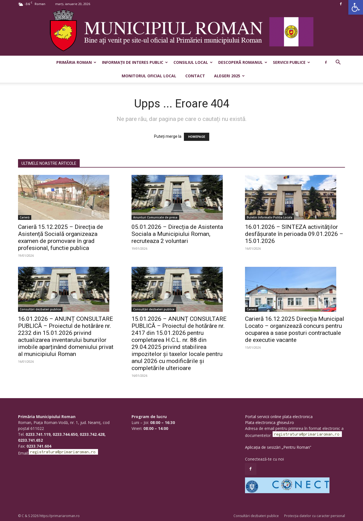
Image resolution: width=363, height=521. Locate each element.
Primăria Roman (76, 62)
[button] (355, 7)
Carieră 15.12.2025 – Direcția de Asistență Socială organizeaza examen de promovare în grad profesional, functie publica (60, 237)
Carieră (25, 217)
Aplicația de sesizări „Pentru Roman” (278, 447)
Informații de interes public (135, 62)
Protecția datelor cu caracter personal (314, 515)
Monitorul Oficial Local (149, 75)
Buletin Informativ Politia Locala (269, 217)
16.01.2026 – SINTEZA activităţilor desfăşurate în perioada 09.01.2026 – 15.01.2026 (294, 234)
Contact (195, 75)
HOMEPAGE (196, 137)
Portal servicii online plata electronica (279, 416)
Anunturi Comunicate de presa (155, 217)
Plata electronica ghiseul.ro (269, 422)
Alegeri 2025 (229, 75)
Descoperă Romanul (242, 62)
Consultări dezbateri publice (40, 309)
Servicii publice (291, 62)
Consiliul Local (193, 62)
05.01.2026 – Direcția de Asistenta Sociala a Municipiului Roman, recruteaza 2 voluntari (177, 234)
